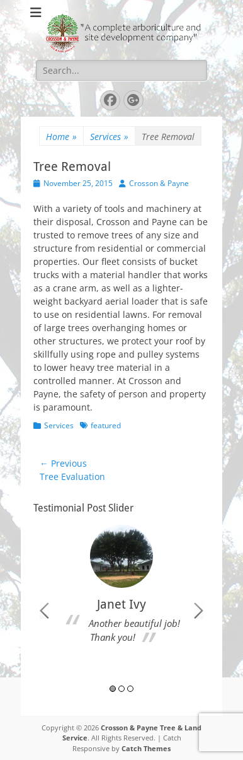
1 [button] (113, 689)
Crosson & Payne (159, 183)
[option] (121, 588)
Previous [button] (44, 610)
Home (61, 136)
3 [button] (130, 689)
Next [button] (198, 610)
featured (106, 425)
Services (109, 136)
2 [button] (121, 689)
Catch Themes (146, 748)
